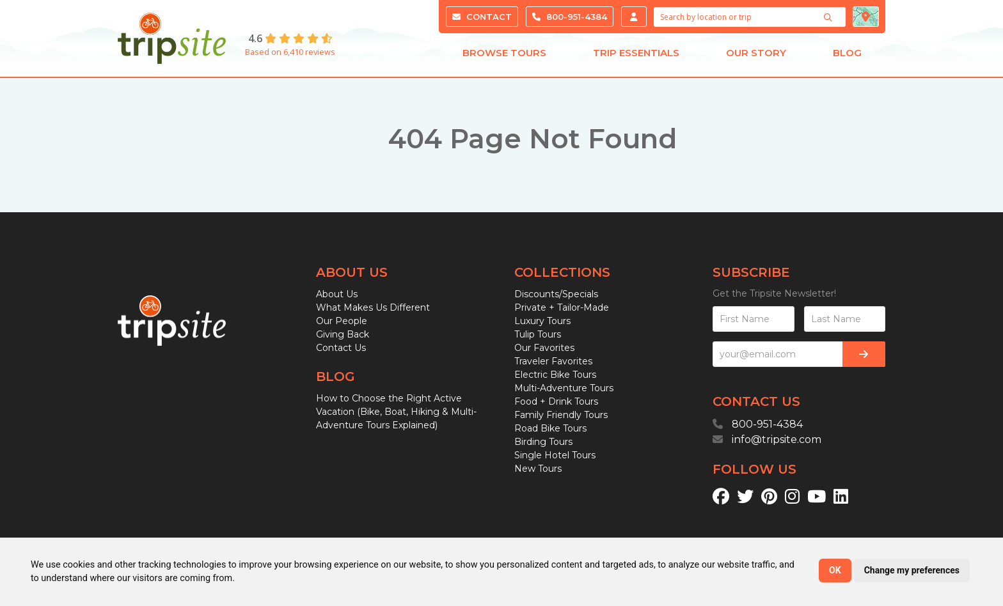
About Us (337, 294)
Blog (847, 56)
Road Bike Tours (550, 428)
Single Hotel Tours (555, 455)
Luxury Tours (542, 321)
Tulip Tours (537, 334)
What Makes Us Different (373, 307)
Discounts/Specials (556, 294)
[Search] (829, 17)
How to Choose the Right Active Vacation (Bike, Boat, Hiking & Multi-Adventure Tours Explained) (396, 411)
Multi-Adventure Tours (563, 388)
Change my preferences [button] (912, 570)
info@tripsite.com (776, 439)
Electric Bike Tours (555, 374)
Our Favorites (544, 348)
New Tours (538, 468)
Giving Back (342, 334)
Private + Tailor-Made (561, 307)
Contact (482, 17)
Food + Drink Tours (556, 401)
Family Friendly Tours (561, 415)
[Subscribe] (863, 354)
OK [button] (835, 570)
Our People (341, 321)
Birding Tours (543, 441)
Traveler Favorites (553, 361)
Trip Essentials (636, 56)
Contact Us (341, 348)
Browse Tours (504, 56)
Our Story (756, 56)
